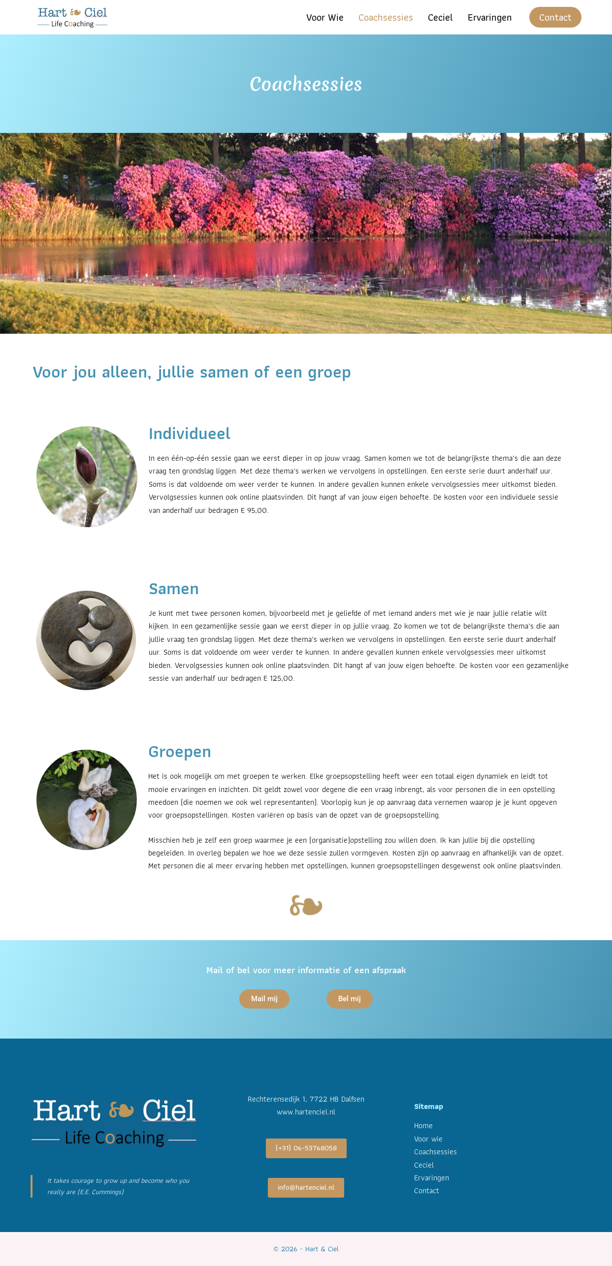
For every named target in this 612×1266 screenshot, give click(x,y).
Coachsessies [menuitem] (385, 17)
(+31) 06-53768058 (306, 1148)
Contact (555, 17)
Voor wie (428, 1139)
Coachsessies (435, 1151)
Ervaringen (431, 1177)
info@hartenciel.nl (306, 1187)
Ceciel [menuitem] (440, 17)
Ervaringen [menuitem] (490, 17)
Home (423, 1125)
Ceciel (424, 1165)
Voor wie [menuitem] (325, 17)
